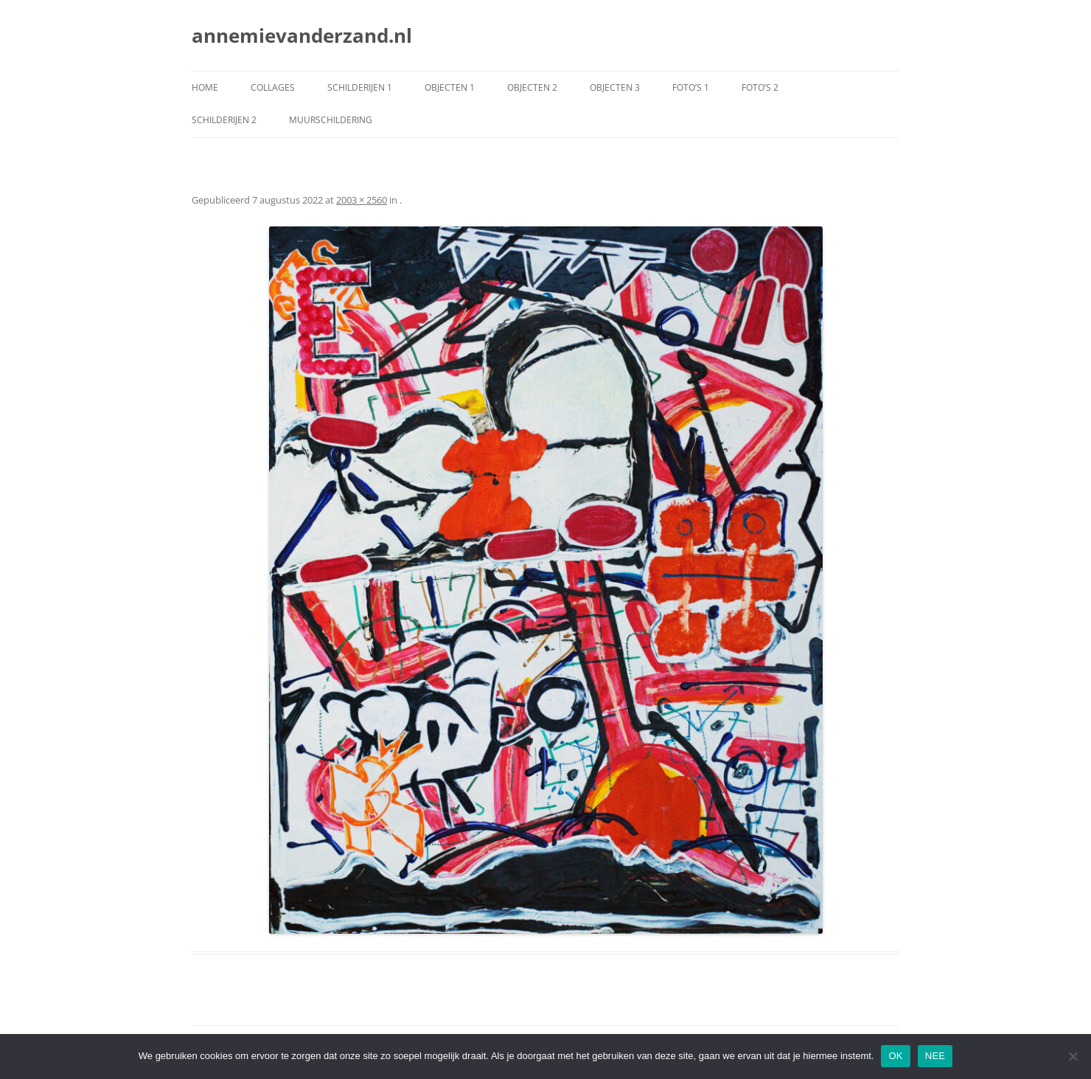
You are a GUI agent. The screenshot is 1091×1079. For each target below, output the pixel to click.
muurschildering (330, 120)
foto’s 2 (760, 87)
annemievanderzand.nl (302, 35)
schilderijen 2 (224, 120)
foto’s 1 (690, 87)
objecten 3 (615, 87)
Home (205, 87)
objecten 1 (450, 87)
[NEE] (1072, 1056)
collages (273, 87)
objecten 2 (532, 87)
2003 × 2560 (361, 200)
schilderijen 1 (359, 87)
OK (895, 1055)
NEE (935, 1055)
